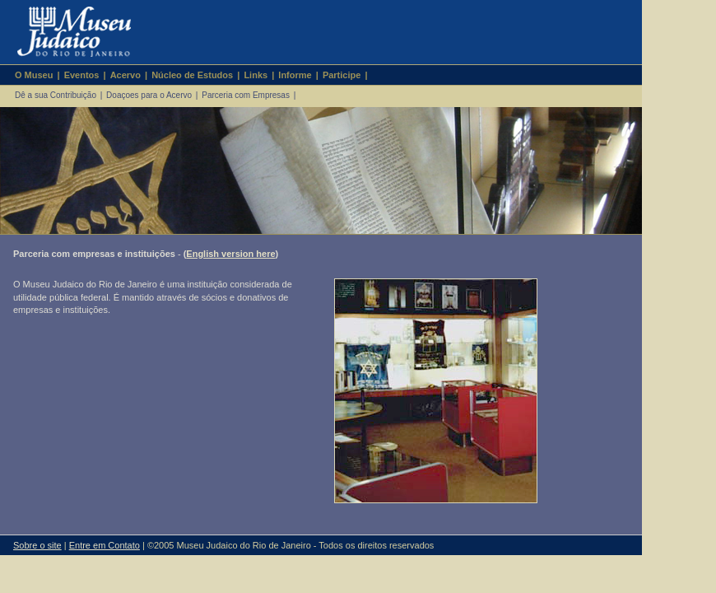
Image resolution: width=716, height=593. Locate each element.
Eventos (82, 75)
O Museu (34, 75)
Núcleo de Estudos (192, 75)
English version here (230, 254)
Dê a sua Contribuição (55, 95)
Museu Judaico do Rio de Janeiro (67, 32)
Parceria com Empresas (246, 95)
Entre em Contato (104, 545)
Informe (294, 75)
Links (255, 75)
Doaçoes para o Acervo (149, 95)
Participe (341, 75)
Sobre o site (37, 545)
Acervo (125, 75)
